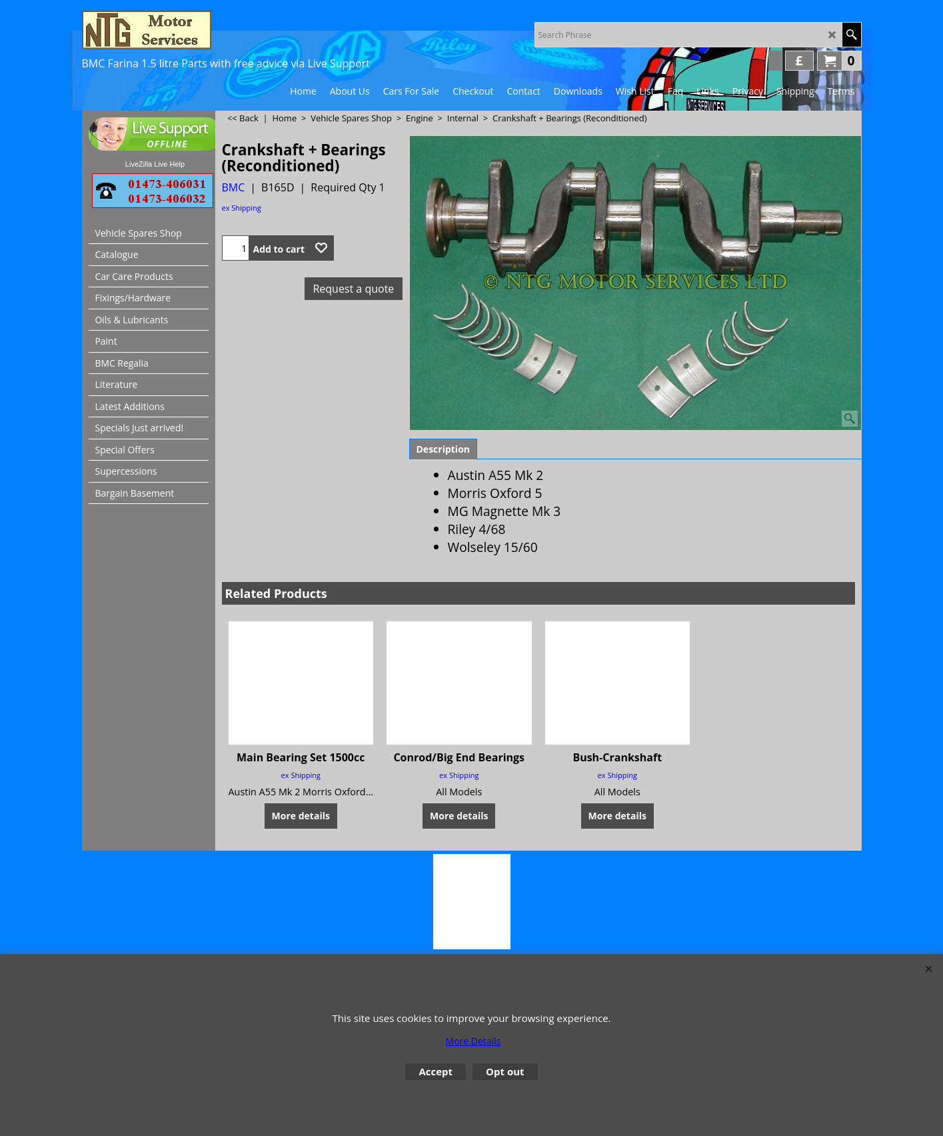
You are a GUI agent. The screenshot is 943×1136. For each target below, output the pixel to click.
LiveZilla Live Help (155, 164)
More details (301, 815)
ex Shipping (241, 208)
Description (444, 449)
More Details (473, 1041)
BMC (233, 187)
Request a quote (353, 288)
